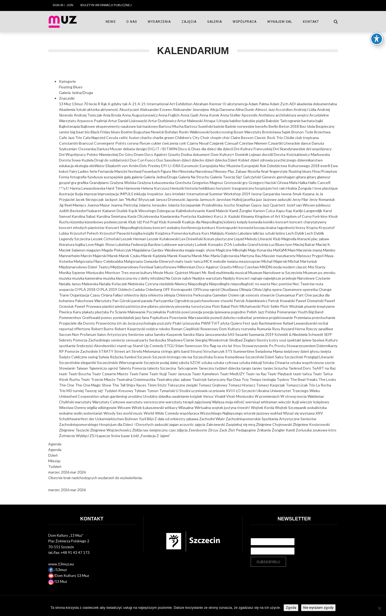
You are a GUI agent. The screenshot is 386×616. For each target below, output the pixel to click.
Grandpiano (99, 182)
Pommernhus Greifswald (80, 317)
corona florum (139, 143)
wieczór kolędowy (314, 402)
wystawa (308, 413)
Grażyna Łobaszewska (156, 182)
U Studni (183, 390)
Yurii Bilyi (146, 418)
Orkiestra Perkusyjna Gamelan (202, 295)
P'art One (304, 295)
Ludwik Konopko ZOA (214, 244)
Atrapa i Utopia (216, 120)
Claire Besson (242, 137)
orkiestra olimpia (162, 295)
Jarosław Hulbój (229, 199)
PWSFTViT (211, 323)
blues (116, 132)
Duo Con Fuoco (143, 160)
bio (88, 132)
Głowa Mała (287, 182)
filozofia (254, 171)
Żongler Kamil (284, 430)
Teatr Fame (139, 373)
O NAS (131, 22)
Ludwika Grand (246, 244)
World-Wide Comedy (162, 413)
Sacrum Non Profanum (78, 334)
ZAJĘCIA (188, 22)
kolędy (242, 222)
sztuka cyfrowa (226, 362)
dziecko (198, 160)
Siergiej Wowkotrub (212, 340)
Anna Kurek (209, 115)
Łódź (135, 435)
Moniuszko (95, 272)
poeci (186, 312)
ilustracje (67, 193)
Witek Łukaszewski (148, 407)
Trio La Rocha (320, 385)
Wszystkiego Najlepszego (222, 413)
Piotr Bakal (221, 306)
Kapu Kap (284, 210)
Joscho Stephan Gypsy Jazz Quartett (254, 205)
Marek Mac (201, 255)
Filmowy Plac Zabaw (230, 171)
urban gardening (114, 396)
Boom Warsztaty (248, 132)
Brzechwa (322, 132)
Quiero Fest (240, 323)
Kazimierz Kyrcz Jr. (212, 216)
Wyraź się (291, 413)
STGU (169, 345)
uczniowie (200, 390)
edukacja (67, 165)
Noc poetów (282, 283)
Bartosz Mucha (171, 126)
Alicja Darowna (222, 109)
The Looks (327, 379)
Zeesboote (198, 430)
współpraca (190, 413)
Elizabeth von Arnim (122, 165)
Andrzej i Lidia (305, 109)
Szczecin (144, 357)
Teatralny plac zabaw (174, 379)
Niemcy (181, 283)
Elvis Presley (150, 165)
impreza (91, 193)
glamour (324, 177)
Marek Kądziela (154, 255)
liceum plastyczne (219, 238)
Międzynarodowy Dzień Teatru (84, 267)
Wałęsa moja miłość (228, 402)
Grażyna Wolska (123, 182)
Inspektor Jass (159, 193)
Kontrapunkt (227, 227)
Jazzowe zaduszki (277, 199)
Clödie (289, 137)
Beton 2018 (289, 126)
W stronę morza (293, 396)
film (175, 171)
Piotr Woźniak (292, 306)
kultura (195, 233)
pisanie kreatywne (319, 306)
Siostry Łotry (268, 340)
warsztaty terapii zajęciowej (188, 402)
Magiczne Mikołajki (232, 250)
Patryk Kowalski (282, 300)
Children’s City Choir (192, 137)
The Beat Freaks (304, 379)
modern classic (295, 267)
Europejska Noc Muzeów (221, 165)
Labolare (245, 233)
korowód (246, 227)
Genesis (269, 177)
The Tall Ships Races (129, 385)
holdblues (207, 188)
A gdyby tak (118, 104)
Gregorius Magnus (208, 182)
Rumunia (264, 328)
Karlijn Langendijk (308, 210)
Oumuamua (286, 295)
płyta (225, 323)
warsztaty (83, 402)
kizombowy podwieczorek (106, 222)
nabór (187, 278)
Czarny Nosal (198, 143)
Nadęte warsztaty (207, 278)
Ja (317, 193)
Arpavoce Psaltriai (92, 120)
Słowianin (67, 368)
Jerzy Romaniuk (322, 199)
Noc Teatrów (304, 283)
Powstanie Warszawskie (189, 317)
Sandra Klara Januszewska (205, 334)
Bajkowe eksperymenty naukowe (109, 126)
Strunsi (196, 351)
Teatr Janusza (180, 373)
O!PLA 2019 (107, 289)
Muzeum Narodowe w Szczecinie (275, 272)
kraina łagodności (281, 227)
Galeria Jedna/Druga (76, 92)
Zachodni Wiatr (212, 418)
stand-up (125, 345)
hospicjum (264, 188)
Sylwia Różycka (111, 357)
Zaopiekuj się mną (241, 424)
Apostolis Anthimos (259, 115)
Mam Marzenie (300, 250)
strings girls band (175, 351)
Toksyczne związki (182, 385)
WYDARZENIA (159, 22)
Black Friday (101, 132)
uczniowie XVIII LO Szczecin (233, 390)
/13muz (57, 569)
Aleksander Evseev (156, 109)
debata (129, 149)
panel (136, 300)
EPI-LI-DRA (171, 165)
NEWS (111, 22)
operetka (311, 289)
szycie (330, 362)
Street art (123, 351)
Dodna (187, 154)
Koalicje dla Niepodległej (203, 222)
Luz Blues (277, 244)
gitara (301, 177)
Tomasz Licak (297, 385)
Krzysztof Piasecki (115, 233)
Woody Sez (113, 413)
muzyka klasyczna (118, 278)
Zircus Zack (218, 430)
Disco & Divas (189, 149)
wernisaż (253, 402)
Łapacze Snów (108, 435)
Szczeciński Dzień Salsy (264, 357)
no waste (263, 283)
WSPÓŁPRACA (245, 22)
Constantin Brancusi (76, 143)
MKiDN (266, 267)
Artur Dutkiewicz (162, 120)
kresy (301, 227)
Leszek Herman (134, 238)
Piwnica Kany (70, 312)
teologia (269, 379)
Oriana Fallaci (112, 295)
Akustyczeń (129, 109)
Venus (208, 396)
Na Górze (174, 278)
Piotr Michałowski (246, 306)
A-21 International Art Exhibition (165, 104)
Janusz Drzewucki (171, 199)
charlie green (164, 137)
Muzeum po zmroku (319, 272)
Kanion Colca (264, 210)
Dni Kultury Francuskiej (253, 149)
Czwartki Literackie (284, 143)
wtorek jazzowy (257, 413)
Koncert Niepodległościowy (129, 227)
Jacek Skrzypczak (90, 199)
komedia (255, 222)
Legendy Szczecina (75, 238)
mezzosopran (250, 261)
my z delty (141, 278)
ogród (215, 289)
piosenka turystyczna (193, 306)
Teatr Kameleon (206, 373)
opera (277, 289)
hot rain (279, 188)
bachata (308, 120)
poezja (197, 312)
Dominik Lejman (248, 154)
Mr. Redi (209, 272)
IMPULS (127, 193)
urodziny (135, 396)
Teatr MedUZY (233, 373)
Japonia (192, 199)
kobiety (230, 222)
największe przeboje (280, 278)
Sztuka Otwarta (276, 362)
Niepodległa (198, 283)
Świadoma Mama (269, 351)
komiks (269, 222)
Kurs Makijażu (213, 233)
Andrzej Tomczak (88, 115)
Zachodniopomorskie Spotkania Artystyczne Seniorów (271, 418)
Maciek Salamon (72, 250)
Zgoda (291, 608)
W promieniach (267, 396)
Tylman (140, 390)
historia (192, 188)
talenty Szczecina (162, 368)
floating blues (300, 171)
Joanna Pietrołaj (125, 205)
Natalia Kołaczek (113, 283)
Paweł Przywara (88, 306)
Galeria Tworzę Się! (226, 177)
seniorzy (118, 340)
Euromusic (190, 165)
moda (278, 267)
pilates (153, 306)
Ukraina (263, 390)
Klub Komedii (170, 222)
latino (281, 233)
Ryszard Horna (293, 328)
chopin (216, 137)
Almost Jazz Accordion (274, 109)
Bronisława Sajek (276, 132)
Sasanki (242, 334)
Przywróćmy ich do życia (116, 323)
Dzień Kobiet (239, 160)
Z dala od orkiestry (170, 418)
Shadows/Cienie (181, 340)
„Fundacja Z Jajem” (155, 435)
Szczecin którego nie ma (172, 357)
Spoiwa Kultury (325, 340)
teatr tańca (303, 373)
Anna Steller (231, 115)
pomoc (107, 317)
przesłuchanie (323, 317)
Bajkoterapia (70, 126)
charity (146, 137)
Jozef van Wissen (301, 205)
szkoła (184, 362)
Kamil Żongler (241, 210)
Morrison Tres (117, 272)
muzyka (65, 278)
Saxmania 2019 (261, 334)
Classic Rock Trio (269, 137)
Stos (237, 345)
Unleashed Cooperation (79, 396)
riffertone (82, 328)
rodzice (152, 328)
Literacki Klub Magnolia (277, 238)
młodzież (158, 278)
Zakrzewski (216, 424)
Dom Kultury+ (223, 154)
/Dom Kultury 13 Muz (68, 575)
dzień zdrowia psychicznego (273, 160)
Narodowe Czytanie (313, 278)
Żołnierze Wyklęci (74, 435)
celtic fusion (129, 137)
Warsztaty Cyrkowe (109, 402)
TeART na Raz (324, 368)
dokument (202, 154)
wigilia (92, 407)
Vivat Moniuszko (240, 396)
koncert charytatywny (308, 222)
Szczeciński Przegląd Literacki (308, 357)
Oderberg (154, 289)
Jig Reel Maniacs (73, 205)
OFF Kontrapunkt (178, 289)
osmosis (253, 295)
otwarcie (268, 295)
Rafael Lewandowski (300, 323)
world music (133, 413)
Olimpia (245, 289)
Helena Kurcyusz (155, 188)
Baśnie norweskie (240, 126)
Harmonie (132, 188)
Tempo (256, 379)
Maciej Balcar (304, 244)
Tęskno (283, 379)
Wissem (124, 407)
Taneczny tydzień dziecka (219, 368)
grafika (83, 182)
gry (245, 182)
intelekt (179, 193)
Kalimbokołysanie (191, 210)
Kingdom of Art (268, 216)
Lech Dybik (295, 233)
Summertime (244, 351)
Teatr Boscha (80, 373)
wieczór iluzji (289, 402)
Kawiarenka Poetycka (178, 216)
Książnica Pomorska (172, 233)
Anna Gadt (189, 115)
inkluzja (140, 193)
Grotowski (233, 182)
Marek (113, 255)
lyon (289, 244)
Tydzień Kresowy (119, 390)
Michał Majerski (274, 261)
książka (137, 233)
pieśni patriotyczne (131, 306)
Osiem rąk (237, 295)
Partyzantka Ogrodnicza (173, 300)
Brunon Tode (302, 132)
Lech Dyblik (314, 233)
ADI (293, 104)
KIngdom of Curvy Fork (301, 216)
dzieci (186, 160)
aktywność (110, 109)
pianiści (108, 306)
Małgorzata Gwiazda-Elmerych (149, 261)
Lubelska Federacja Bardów (139, 244)
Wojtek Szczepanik (291, 407)
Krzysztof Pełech (84, 233)
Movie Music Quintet (171, 272)
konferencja (191, 227)
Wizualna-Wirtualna (195, 407)
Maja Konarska (260, 250)
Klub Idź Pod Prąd (143, 222)
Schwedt (316, 334)
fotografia (78, 177)
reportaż (66, 328)
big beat (77, 132)
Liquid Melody (246, 238)
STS (229, 351)
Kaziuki (234, 216)
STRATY (106, 351)
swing (93, 357)
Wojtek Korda (263, 407)
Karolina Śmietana (111, 216)
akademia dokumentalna (317, 104)
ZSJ (93, 435)
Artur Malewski (190, 120)
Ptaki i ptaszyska (186, 323)
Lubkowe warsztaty (178, 244)
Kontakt (311, 22)
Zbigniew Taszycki (74, 430)
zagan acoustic (182, 424)
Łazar (126, 435)
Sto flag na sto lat (218, 345)
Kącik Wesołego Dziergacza (152, 210)
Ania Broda (112, 115)
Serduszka (158, 340)
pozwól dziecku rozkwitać (231, 317)
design (142, 149)
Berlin (274, 126)
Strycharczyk (214, 351)
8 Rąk (103, 104)
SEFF (328, 334)
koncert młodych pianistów (82, 227)
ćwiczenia (170, 143)
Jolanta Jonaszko (153, 205)
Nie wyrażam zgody (318, 608)
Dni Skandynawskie (289, 149)
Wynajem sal (279, 22)
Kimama (248, 216)
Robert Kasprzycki (130, 328)
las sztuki (268, 233)
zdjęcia (182, 430)
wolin (78, 413)
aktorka (94, 109)
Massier (269, 255)
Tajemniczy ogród (103, 368)
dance (306, 143)
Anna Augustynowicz (140, 115)
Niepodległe (220, 283)
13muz (78, 104)
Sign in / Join (63, 5)
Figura (166, 171)
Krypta (312, 227)
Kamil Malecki (217, 210)
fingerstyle (278, 171)
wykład (276, 413)
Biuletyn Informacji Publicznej (106, 5)
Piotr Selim (270, 306)
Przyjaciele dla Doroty (77, 323)
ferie (94, 171)
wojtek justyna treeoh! (231, 407)
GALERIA (214, 22)
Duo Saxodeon (168, 160)
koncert (283, 222)
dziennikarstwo (310, 160)
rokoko (165, 328)
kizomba (77, 222)
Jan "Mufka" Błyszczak (137, 199)
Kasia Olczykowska (143, 216)
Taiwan (82, 368)
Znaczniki (67, 98)
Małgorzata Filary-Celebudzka (99, 261)
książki (149, 233)
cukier (156, 143)
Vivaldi (220, 396)
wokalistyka (317, 407)
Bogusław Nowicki (149, 132)
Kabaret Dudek (115, 210)
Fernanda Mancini (113, 171)
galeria (137, 177)
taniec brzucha (275, 368)
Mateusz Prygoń (310, 255)
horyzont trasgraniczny (235, 188)
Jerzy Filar (300, 199)
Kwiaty (231, 233)
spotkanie (67, 345)
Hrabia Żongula (299, 188)
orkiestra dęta (136, 295)
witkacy (171, 407)
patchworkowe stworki (214, 300)
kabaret (95, 210)
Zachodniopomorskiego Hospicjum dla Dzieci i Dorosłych (106, 424)
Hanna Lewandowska (88, 188)
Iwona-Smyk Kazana (298, 193)
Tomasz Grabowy (213, 385)
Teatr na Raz (256, 373)
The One (67, 385)
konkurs (209, 227)
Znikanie (264, 430)
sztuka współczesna (307, 362)
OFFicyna (201, 289)
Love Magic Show (101, 244)
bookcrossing (222, 132)
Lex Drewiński (192, 238)
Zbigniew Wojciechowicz (111, 430)
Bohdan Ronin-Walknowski (187, 132)
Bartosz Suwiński (199, 126)
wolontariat (93, 413)
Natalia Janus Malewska (79, 283)
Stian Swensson (189, 345)
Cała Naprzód (94, 137)
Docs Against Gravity (162, 154)
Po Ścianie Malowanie (128, 312)
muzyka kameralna (87, 278)
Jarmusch (207, 199)
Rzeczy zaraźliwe (319, 328)
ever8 (325, 165)
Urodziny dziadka (157, 396)
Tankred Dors (300, 368)
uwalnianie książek (187, 396)
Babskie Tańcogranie (283, 120)
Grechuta (183, 182)
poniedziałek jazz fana (131, 317)
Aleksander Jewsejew (191, 109)
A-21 (133, 104)
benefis (262, 126)
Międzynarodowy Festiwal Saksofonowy (143, 267)
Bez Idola (308, 126)
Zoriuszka (304, 430)
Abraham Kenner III (210, 104)
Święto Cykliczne (73, 357)
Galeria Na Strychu (194, 177)
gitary (312, 177)
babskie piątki (254, 120)
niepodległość (243, 283)
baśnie (219, 126)
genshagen (286, 177)
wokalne (66, 413)
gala (128, 177)
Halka (303, 182)
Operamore (293, 289)
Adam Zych (279, 104)
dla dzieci (209, 149)
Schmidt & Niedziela (291, 334)
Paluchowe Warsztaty (93, 300)
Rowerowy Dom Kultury (220, 328)
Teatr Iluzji (158, 373)
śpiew (307, 340)
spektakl (294, 340)
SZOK (195, 362)
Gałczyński (252, 177)
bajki (319, 120)
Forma (64, 177)
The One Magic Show (93, 385)
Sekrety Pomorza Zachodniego (85, 340)
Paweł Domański (310, 300)
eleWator (97, 165)
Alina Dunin (245, 109)
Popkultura (159, 317)
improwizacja (109, 193)
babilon (235, 120)
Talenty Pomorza (132, 368)
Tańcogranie (187, 368)
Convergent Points (110, 143)
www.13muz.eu (61, 564)
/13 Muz (57, 581)
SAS (231, 334)
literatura (67, 244)
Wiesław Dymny (73, 407)
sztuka (207, 362)
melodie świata (226, 261)
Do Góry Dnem (131, 154)
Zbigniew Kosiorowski (311, 424)
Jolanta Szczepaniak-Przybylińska (195, 205)
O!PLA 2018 (85, 289)
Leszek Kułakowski (163, 238)
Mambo (329, 250)
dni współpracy (319, 149)
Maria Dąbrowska (225, 255)
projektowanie (281, 317)
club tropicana (307, 137)
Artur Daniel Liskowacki (128, 120)
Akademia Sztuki (73, 109)
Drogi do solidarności (112, 160)
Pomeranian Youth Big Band (300, 312)
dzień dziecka (216, 160)
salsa (149, 334)
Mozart (195, 272)
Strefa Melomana (146, 351)
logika (80, 244)
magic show (205, 250)
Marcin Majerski (94, 255)
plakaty (88, 312)
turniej (78, 390)
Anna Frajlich (169, 115)
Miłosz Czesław (246, 267)
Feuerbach (151, 171)
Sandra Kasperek (168, 334)
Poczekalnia (156, 312)
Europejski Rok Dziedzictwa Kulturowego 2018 (281, 165)
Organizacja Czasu (85, 295)
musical (241, 272)
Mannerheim (70, 255)
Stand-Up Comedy (148, 345)
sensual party (137, 340)
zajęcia (200, 424)
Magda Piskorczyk (117, 250)
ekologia (82, 165)
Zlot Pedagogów (242, 430)
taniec (257, 368)
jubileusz (323, 205)
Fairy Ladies (79, 171)
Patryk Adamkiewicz (251, 300)
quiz (255, 323)
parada (147, 300)
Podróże (174, 312)
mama (318, 250)
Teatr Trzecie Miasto (98, 379)
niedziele (167, 283)
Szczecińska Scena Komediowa (219, 357)
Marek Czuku (130, 255)
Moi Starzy (316, 267)
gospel (65, 182)
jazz (259, 199)
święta (325, 351)
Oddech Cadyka (132, 289)
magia (190, 250)
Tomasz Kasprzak (271, 385)
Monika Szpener (72, 272)
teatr (63, 373)
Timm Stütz (157, 385)
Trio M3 (66, 390)
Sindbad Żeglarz (243, 340)
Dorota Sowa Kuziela (76, 160)
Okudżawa (229, 289)
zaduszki (161, 424)
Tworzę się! (94, 390)
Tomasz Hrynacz (242, 385)
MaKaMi (280, 250)
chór (226, 137)
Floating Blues (71, 87)
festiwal (135, 171)
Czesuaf (232, 143)
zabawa (192, 418)
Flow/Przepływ (324, 171)
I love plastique (325, 188)
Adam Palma (259, 104)
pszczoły (164, 323)
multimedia (225, 272)
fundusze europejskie (105, 177)
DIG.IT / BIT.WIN (163, 149)
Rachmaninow (271, 323)
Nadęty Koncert (237, 278)
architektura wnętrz (292, 115)
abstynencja (237, 104)
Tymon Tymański (161, 390)
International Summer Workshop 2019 (218, 193)
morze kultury (141, 272)
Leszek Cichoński (106, 238)
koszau (260, 227)
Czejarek (217, 143)
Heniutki (177, 188)
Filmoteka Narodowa (196, 171)
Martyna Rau (251, 255)
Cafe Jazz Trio (71, 137)
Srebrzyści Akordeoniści (96, 345)
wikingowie (107, 407)
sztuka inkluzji (251, 362)
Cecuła (112, 137)
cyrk (183, 143)
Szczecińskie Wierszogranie (120, 362)
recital (323, 323)
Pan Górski (121, 300)
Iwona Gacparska (266, 193)
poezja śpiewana (217, 312)
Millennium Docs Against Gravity (205, 267)
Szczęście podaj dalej (161, 362)
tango (246, 368)
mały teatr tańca (189, 261)
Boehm (127, 132)
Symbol (130, 357)
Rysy (276, 328)
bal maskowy (148, 126)
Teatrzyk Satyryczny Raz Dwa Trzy (221, 379)
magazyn (94, 250)
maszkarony (286, 255)
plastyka (102, 312)
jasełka (249, 199)
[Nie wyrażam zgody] (379, 608)
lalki (256, 233)
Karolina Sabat (84, 216)
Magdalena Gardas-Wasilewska (158, 250)
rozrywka (249, 328)
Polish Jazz (256, 312)
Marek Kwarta (179, 255)
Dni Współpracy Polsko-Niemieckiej (89, 154)
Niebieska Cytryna (143, 283)
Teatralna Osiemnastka (136, 379)
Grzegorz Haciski (262, 182)
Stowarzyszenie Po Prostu (264, 345)
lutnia (264, 244)
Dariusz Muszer (110, 149)
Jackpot (111, 199)
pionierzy (167, 306)
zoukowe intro (324, 430)
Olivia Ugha (262, 289)
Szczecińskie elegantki (78, 362)
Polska (271, 312)
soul (283, 340)
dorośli (268, 154)
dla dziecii (225, 149)
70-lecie (91, 104)
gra (74, 182)
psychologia (146, 323)
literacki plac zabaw (313, 238)
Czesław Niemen (253, 143)
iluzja (79, 193)
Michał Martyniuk (302, 261)
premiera (261, 317)
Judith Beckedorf (73, 210)
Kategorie (67, 81)
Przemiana (303, 317)
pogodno (239, 312)
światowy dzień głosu (302, 351)
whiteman (269, 402)
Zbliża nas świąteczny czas (154, 430)
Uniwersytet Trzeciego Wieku (295, 390)
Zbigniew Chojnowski (274, 424)
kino (324, 216)
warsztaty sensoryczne (145, 402)
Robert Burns (102, 328)
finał (265, 171)
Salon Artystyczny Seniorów (121, 334)
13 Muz (65, 104)
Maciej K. (323, 244)
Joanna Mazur (99, 205)
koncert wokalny (167, 227)
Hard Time (115, 188)
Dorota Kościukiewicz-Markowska (302, 154)
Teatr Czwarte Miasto (110, 373)
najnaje (257, 278)
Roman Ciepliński (185, 328)
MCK (208, 261)
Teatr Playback (280, 373)
